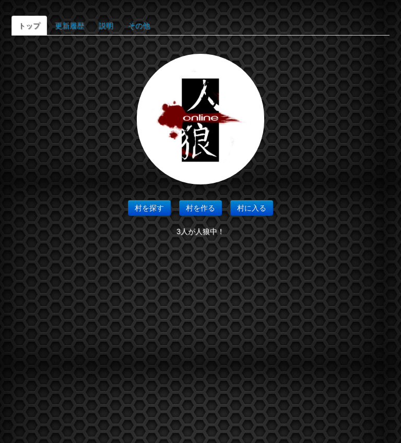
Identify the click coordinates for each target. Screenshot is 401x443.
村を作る (200, 208)
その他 (139, 25)
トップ (29, 25)
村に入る (251, 208)
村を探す (149, 208)
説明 (106, 25)
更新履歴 (69, 25)
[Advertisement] (200, 344)
